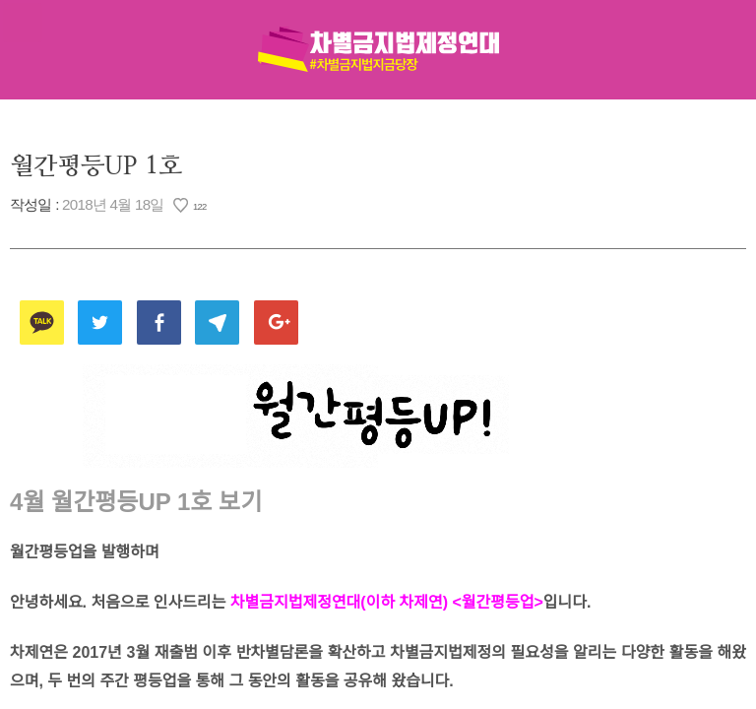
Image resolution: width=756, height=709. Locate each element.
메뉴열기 (22, 22)
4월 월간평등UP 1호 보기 (136, 501)
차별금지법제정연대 (378, 49)
